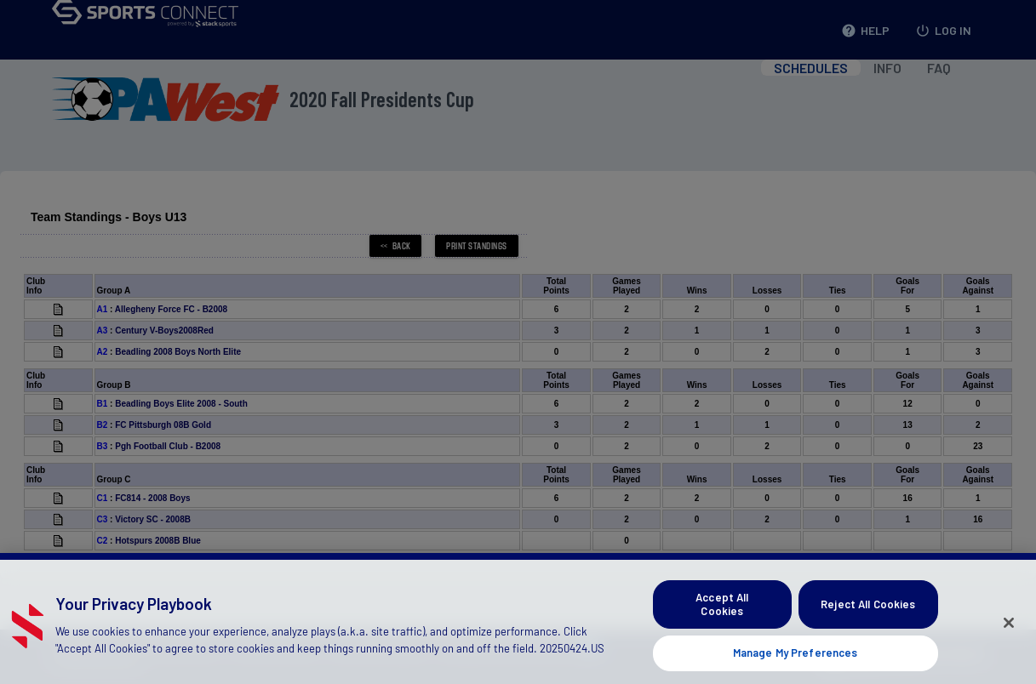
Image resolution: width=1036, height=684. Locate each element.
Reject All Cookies (868, 618)
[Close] (1008, 637)
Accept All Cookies (721, 618)
